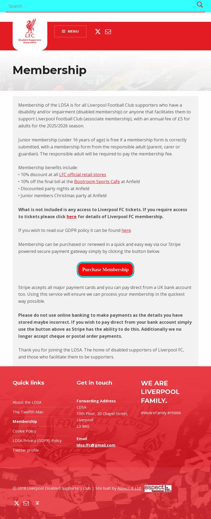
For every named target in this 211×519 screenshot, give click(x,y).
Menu (73, 31)
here (72, 217)
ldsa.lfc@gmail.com (96, 445)
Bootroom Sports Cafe (97, 181)
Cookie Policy (24, 431)
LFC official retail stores (82, 174)
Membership (25, 421)
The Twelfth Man (28, 411)
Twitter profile (26, 450)
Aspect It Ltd (144, 488)
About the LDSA (27, 402)
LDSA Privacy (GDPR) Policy (37, 440)
